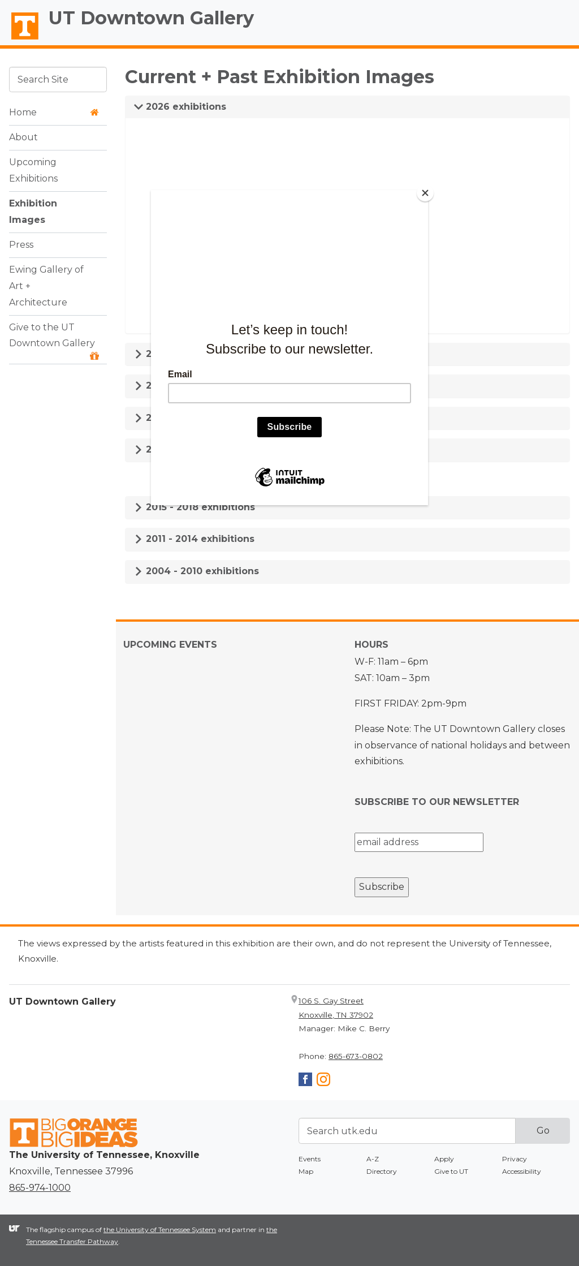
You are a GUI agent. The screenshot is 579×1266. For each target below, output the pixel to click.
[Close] (425, 192)
